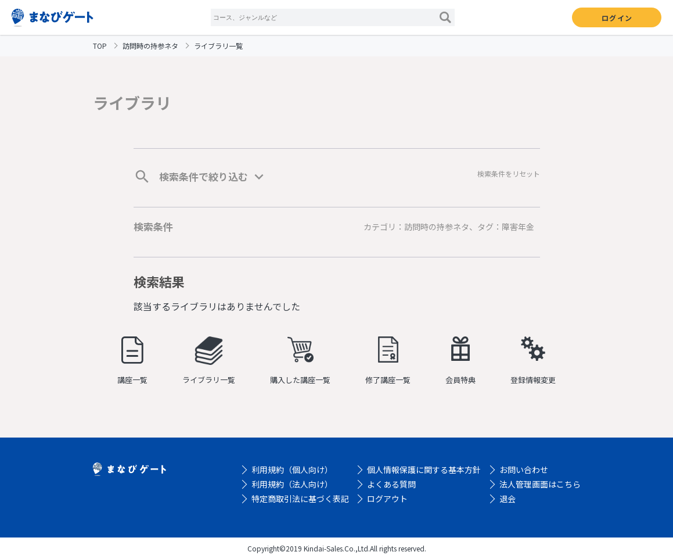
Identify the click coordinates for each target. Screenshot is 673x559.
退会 (507, 498)
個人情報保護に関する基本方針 (424, 469)
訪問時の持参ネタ (150, 46)
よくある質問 (391, 484)
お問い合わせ (523, 469)
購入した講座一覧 (300, 360)
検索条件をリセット (508, 173)
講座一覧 (132, 360)
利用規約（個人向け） (292, 469)
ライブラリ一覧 (208, 360)
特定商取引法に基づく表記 (300, 498)
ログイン (617, 18)
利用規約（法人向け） (292, 484)
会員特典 (460, 360)
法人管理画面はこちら (540, 484)
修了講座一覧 (388, 360)
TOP (100, 46)
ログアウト (387, 498)
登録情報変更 (533, 360)
